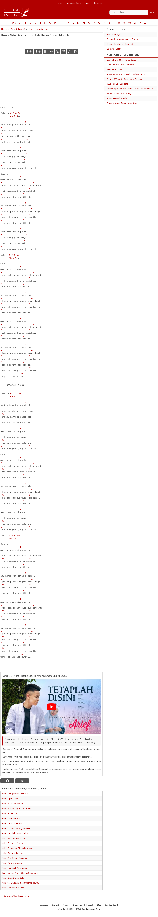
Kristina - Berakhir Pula (117, 98)
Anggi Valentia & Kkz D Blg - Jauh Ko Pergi (126, 74)
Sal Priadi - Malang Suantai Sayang (123, 39)
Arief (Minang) (18, 29)
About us (44, 905)
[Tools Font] (69, 51)
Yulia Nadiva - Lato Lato (117, 84)
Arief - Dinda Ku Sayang (12, 843)
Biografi (89, 905)
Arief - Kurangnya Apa (12, 863)
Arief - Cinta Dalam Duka (13, 878)
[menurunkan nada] (29, 51)
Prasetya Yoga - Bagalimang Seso (122, 103)
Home (59, 3)
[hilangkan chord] (57, 51)
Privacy (66, 905)
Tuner (87, 3)
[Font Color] (75, 51)
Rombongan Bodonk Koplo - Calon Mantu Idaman (130, 88)
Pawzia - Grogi (113, 34)
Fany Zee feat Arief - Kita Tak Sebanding (20, 873)
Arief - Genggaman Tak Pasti (15, 793)
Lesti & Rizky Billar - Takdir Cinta (121, 60)
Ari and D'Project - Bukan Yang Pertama (124, 79)
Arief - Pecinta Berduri (12, 823)
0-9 (14, 22)
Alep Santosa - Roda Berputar (120, 64)
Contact (55, 905)
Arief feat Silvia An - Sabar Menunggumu (20, 883)
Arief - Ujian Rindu (10, 798)
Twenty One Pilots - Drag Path (120, 44)
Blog (99, 905)
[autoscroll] (48, 51)
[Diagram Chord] (63, 51)
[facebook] (7, 780)
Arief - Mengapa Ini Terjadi (14, 838)
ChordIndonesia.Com (90, 909)
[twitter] (22, 780)
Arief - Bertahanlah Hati (12, 853)
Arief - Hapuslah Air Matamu (14, 868)
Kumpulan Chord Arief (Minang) (18, 896)
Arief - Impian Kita (10, 813)
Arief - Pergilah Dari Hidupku (15, 833)
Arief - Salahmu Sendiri (12, 803)
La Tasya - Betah (114, 49)
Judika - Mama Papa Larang (119, 93)
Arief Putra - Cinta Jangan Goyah (16, 828)
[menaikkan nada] (38, 51)
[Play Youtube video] (51, 706)
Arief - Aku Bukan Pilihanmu (14, 858)
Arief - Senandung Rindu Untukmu (17, 808)
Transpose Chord (73, 3)
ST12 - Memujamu (114, 69)
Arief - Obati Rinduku (11, 818)
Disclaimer (78, 905)
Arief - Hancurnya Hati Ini (13, 887)
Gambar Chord (111, 905)
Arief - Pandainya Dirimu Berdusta (17, 848)
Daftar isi (97, 3)
